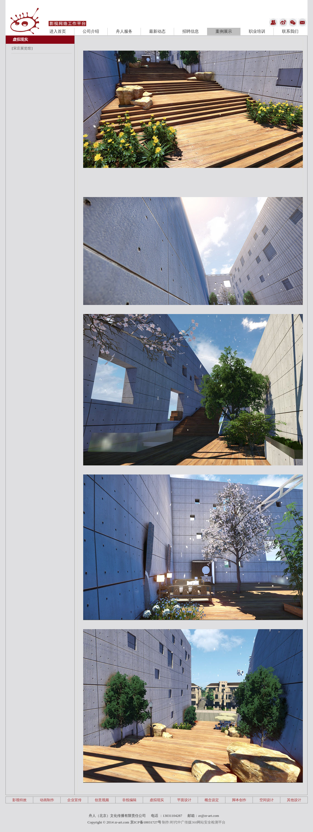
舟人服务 (124, 31)
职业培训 (257, 31)
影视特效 (19, 800)
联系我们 (290, 31)
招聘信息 (190, 31)
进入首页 (57, 31)
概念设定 (212, 800)
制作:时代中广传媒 (177, 822)
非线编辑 (129, 800)
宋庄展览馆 (22, 48)
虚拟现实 (20, 39)
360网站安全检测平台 (209, 822)
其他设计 (294, 800)
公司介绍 (91, 31)
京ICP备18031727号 (145, 822)
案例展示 (224, 31)
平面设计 (184, 800)
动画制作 (47, 800)
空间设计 (266, 800)
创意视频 (102, 800)
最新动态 (157, 31)
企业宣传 (74, 800)
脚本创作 (239, 800)
